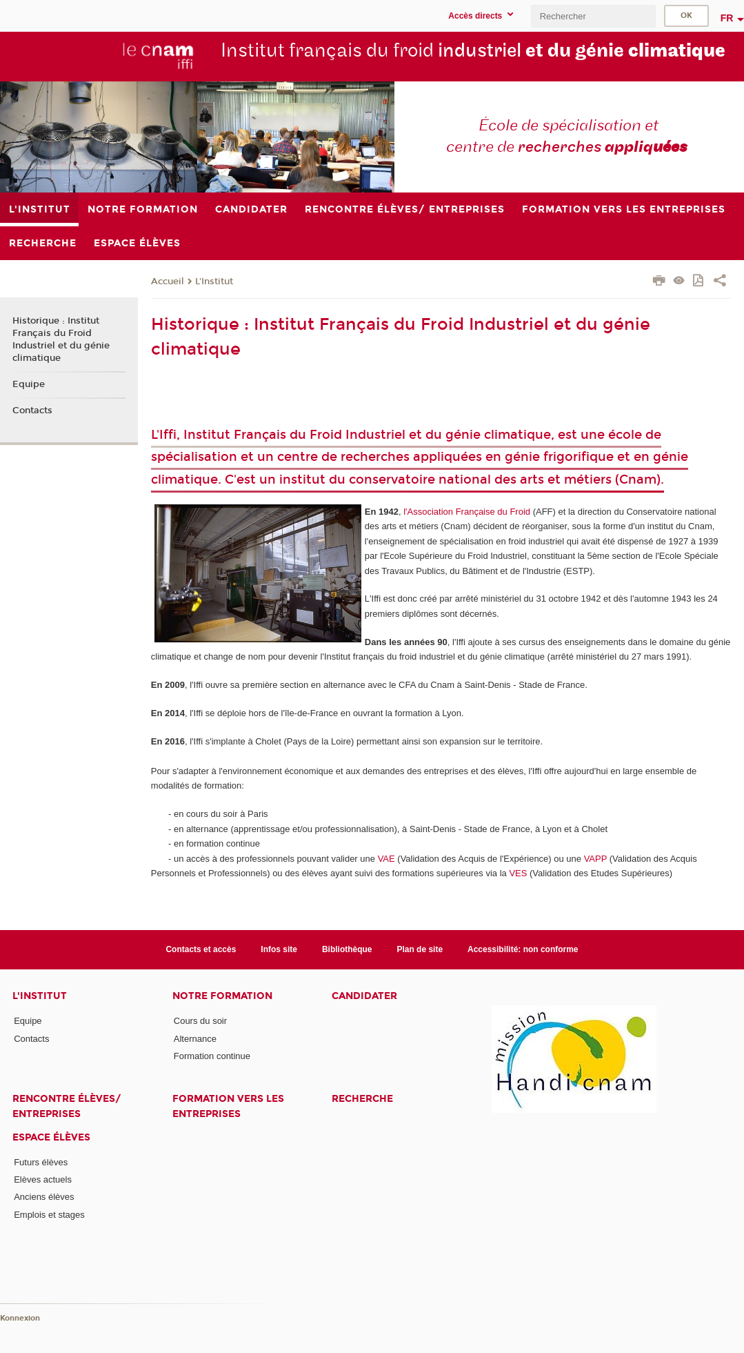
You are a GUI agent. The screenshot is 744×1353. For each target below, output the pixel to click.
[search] (593, 16)
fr (727, 17)
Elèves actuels (43, 1179)
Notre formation (222, 996)
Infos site (279, 949)
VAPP (595, 858)
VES (518, 873)
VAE (386, 858)
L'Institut (214, 281)
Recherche (362, 1099)
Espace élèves (51, 1137)
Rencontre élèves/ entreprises (66, 1106)
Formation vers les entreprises (228, 1106)
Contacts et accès (200, 949)
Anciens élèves (44, 1197)
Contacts (32, 410)
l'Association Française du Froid (466, 511)
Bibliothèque (347, 949)
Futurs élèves (41, 1162)
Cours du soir (200, 1021)
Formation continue (212, 1056)
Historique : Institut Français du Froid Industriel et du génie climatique (61, 339)
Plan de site (419, 949)
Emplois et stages (49, 1214)
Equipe (28, 384)
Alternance (195, 1039)
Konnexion (20, 1318)
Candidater (364, 996)
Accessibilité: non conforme (523, 949)
